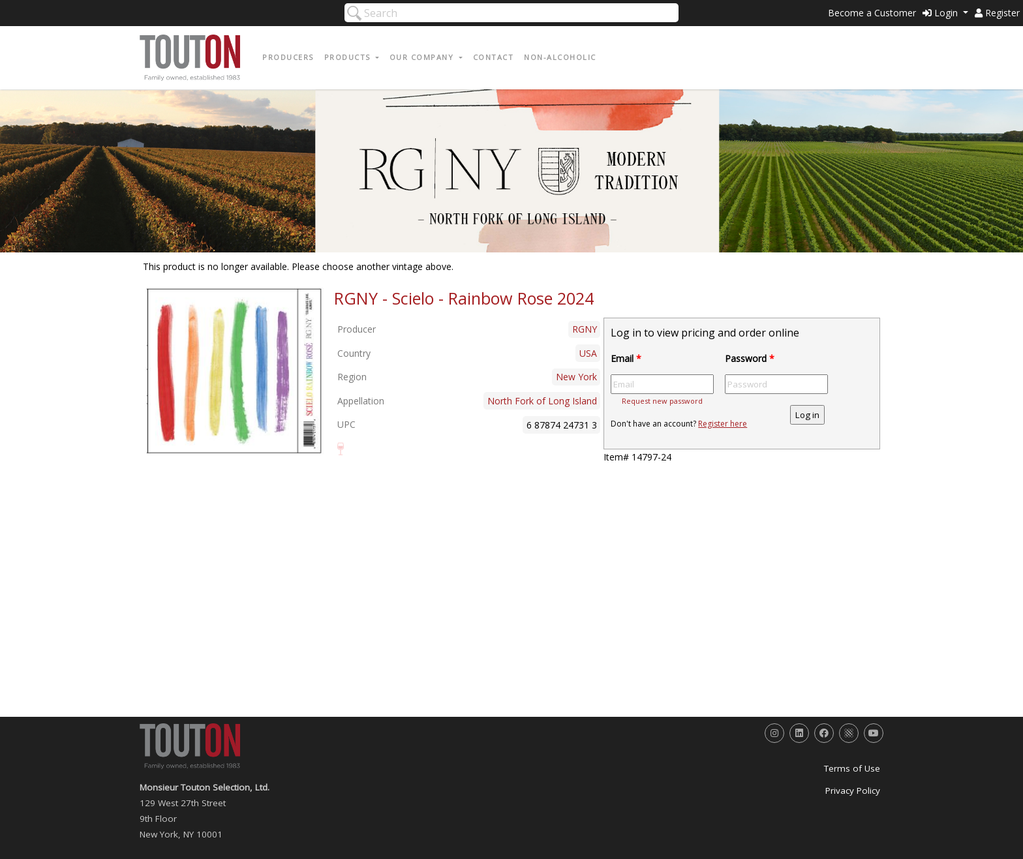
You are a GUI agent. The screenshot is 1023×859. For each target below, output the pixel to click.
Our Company (423, 57)
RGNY (584, 329)
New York (576, 376)
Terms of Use (852, 768)
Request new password (662, 401)
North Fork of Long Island (542, 401)
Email (626, 358)
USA (588, 353)
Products (349, 57)
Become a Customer (872, 13)
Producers (288, 57)
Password (749, 358)
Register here (722, 423)
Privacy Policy (852, 790)
